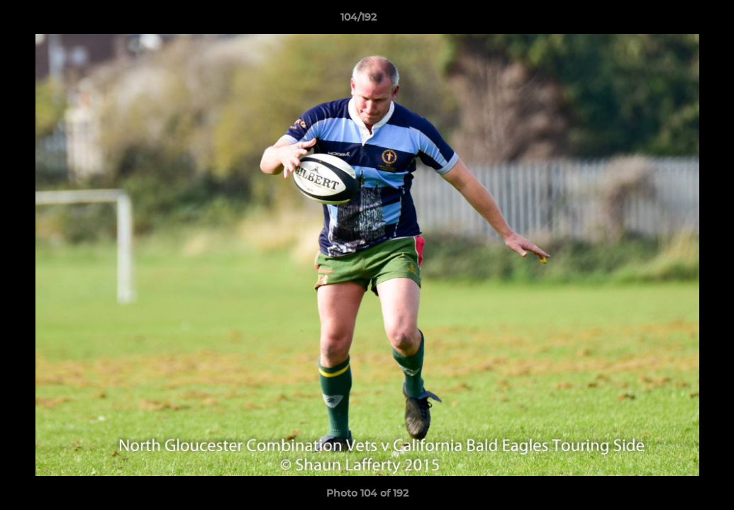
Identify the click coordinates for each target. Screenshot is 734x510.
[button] (674, 20)
